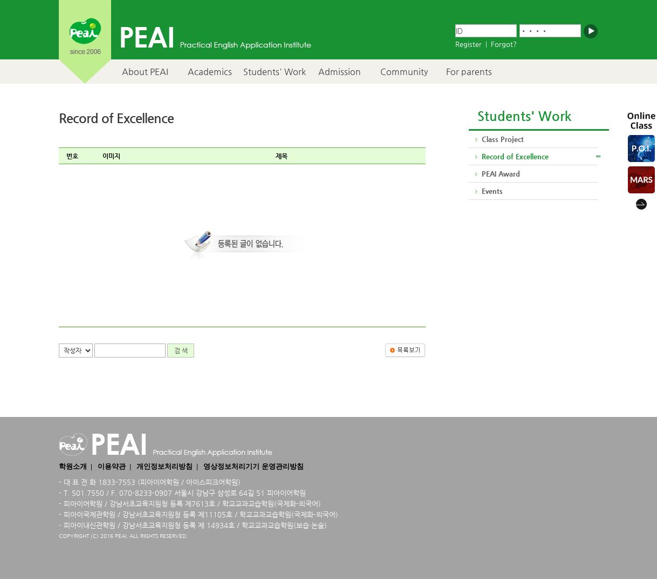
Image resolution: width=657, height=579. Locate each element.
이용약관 (112, 466)
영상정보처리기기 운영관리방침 (253, 466)
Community (404, 71)
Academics (210, 71)
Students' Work (274, 71)
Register (468, 44)
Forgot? (504, 44)
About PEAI (145, 71)
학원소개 (73, 466)
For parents (469, 71)
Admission (339, 71)
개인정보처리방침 (164, 466)
